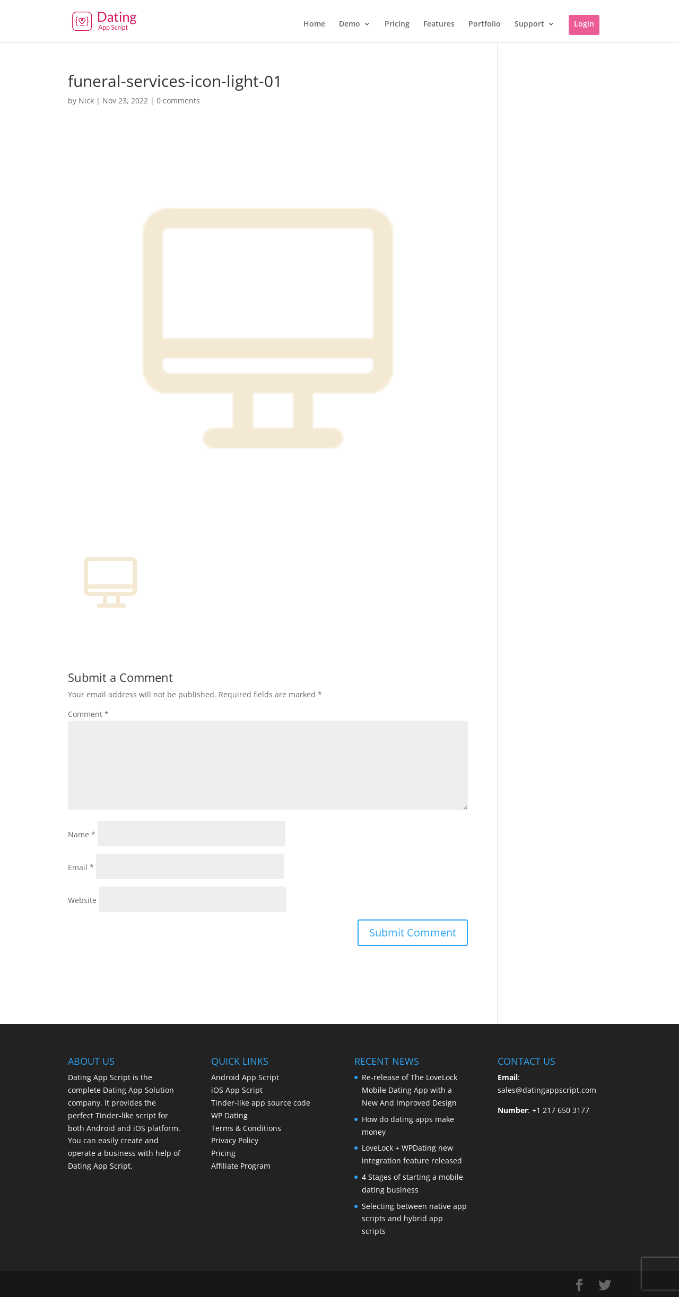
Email (81, 867)
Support (529, 24)
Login (584, 24)
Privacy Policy (234, 1140)
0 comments (178, 100)
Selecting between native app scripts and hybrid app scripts (414, 1219)
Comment (88, 714)
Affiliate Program (241, 1166)
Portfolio (484, 24)
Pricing (397, 24)
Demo (349, 24)
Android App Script (245, 1077)
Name (81, 834)
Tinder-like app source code (260, 1103)
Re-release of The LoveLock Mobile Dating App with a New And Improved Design (409, 1090)
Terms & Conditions (246, 1128)
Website (82, 900)
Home (314, 24)
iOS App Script (237, 1090)
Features (439, 24)
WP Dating (229, 1115)
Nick (86, 100)
